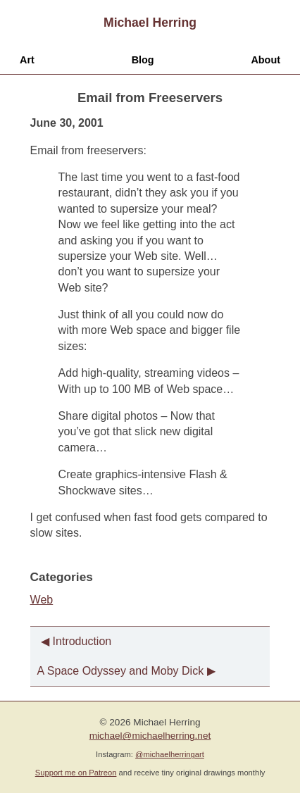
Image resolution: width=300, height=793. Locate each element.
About (265, 59)
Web (42, 600)
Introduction (82, 641)
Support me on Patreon (76, 772)
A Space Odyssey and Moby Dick (120, 671)
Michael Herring (150, 22)
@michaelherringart (169, 754)
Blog (143, 59)
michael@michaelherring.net (150, 735)
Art (27, 59)
